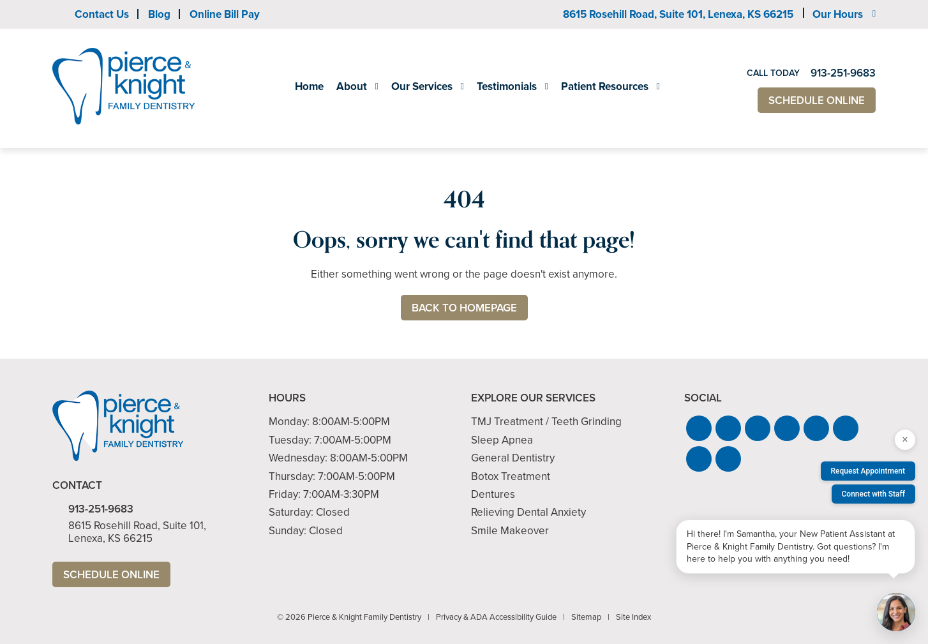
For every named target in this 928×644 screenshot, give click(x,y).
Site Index (633, 617)
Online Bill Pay (225, 14)
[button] (699, 428)
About (351, 86)
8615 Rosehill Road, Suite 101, (678, 14)
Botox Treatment (510, 476)
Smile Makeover (510, 531)
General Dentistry (513, 458)
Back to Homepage (464, 308)
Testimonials (507, 86)
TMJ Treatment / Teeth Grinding (546, 422)
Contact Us (102, 14)
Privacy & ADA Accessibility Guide (496, 617)
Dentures (493, 494)
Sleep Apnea (502, 440)
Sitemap (586, 617)
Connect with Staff (874, 494)
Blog (159, 14)
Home (309, 86)
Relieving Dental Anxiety (528, 512)
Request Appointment (868, 471)
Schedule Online (816, 101)
